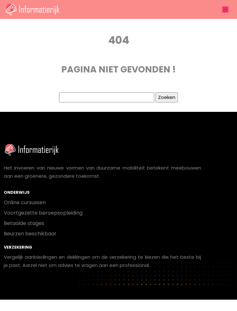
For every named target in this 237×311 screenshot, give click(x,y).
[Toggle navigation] (225, 9)
